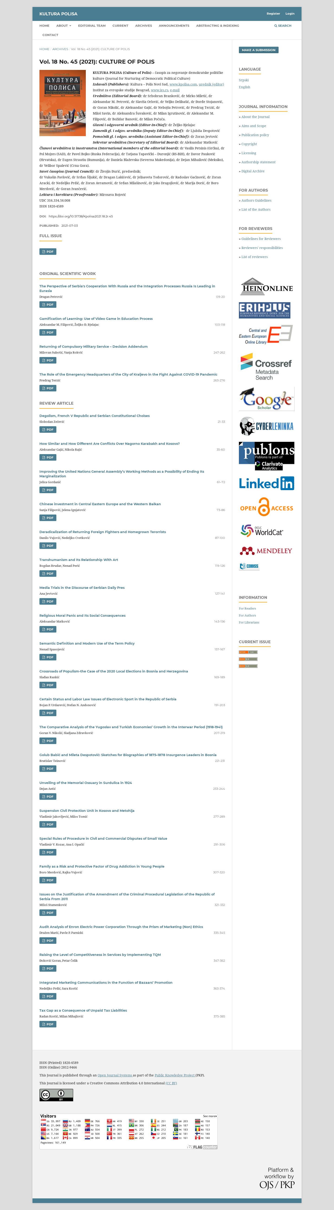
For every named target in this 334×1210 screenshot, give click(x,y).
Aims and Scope (253, 126)
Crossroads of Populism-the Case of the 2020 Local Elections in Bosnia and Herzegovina (113, 671)
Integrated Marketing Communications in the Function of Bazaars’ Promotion (106, 982)
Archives (143, 25)
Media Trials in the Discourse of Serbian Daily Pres (82, 588)
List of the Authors (255, 209)
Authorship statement (258, 162)
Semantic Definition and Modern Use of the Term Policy (87, 643)
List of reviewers (254, 257)
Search (283, 25)
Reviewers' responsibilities (262, 248)
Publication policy (255, 135)
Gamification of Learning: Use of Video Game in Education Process (96, 319)
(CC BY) (171, 1083)
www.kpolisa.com (183, 84)
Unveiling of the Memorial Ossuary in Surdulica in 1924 (85, 783)
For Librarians (249, 622)
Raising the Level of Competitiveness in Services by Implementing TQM (100, 955)
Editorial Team (92, 25)
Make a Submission (259, 50)
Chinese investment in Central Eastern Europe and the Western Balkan (100, 504)
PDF (49, 251)
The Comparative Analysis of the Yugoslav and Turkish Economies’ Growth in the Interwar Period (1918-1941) (131, 727)
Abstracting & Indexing (217, 25)
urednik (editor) (211, 84)
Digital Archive (253, 171)
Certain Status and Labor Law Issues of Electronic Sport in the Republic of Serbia (108, 699)
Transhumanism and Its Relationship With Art (78, 560)
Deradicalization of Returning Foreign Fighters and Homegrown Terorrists (102, 532)
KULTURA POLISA (58, 13)
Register (273, 13)
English (244, 87)
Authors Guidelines (256, 200)
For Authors (247, 615)
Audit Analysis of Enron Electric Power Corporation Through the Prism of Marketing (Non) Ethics (121, 927)
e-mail (175, 90)
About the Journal (255, 117)
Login (290, 13)
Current (120, 25)
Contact (50, 35)
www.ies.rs (159, 90)
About (62, 25)
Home (44, 25)
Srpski (244, 80)
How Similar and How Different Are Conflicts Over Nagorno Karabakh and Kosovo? (109, 444)
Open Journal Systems (115, 1075)
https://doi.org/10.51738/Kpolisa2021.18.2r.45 (81, 216)
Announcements (174, 25)
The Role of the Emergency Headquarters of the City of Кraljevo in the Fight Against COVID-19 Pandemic (128, 374)
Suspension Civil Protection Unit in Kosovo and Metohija (87, 811)
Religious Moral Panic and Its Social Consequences (82, 615)
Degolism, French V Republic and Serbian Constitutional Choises (94, 416)
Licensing (248, 153)
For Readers (247, 608)
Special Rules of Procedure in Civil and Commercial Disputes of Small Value (103, 838)
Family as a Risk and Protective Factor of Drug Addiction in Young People (101, 866)
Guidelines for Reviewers (261, 238)
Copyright (249, 144)
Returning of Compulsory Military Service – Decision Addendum (93, 346)
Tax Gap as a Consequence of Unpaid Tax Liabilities (83, 1010)
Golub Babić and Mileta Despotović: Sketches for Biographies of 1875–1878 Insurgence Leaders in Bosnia (128, 755)
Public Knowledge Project (175, 1075)
